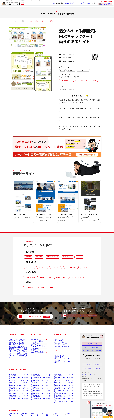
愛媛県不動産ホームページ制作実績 (61, 380)
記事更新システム (35, 359)
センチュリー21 (30, 267)
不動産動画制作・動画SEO (59, 349)
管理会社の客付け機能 (40, 365)
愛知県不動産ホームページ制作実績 (39, 382)
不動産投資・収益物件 (52, 257)
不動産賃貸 (39, 257)
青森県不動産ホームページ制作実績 (16, 382)
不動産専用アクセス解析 (59, 345)
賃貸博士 (31, 412)
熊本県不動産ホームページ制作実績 (61, 394)
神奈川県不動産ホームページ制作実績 (17, 394)
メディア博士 (38, 412)
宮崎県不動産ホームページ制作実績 (61, 396)
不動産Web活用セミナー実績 (60, 362)
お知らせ (87, 366)
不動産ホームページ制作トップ (15, 339)
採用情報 (98, 369)
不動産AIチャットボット (36, 353)
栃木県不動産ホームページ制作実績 (16, 384)
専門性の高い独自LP (35, 361)
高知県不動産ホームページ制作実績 (61, 382)
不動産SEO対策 (57, 341)
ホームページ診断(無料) (92, 348)
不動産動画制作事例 (31, 287)
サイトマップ (57, 369)
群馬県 (70, 89)
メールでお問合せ (105, 5)
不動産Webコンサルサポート (60, 339)
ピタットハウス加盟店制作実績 (15, 359)
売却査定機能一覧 (40, 357)
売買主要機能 (40, 340)
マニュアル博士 (47, 412)
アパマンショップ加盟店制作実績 (16, 361)
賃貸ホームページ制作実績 (14, 343)
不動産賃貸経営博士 (14, 412)
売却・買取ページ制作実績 (14, 349)
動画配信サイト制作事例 (47, 287)
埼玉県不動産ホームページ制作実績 (16, 390)
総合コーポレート (76, 277)
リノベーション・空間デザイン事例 (83, 80)
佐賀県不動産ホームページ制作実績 (61, 390)
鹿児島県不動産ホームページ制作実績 (62, 392)
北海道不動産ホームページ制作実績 (16, 380)
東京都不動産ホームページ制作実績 (16, 392)
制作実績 (56, 4)
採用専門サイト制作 (58, 347)
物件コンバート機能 (35, 342)
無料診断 (94, 4)
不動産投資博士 (24, 412)
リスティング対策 (58, 343)
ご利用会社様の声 (65, 4)
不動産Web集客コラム (58, 360)
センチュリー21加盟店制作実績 (15, 357)
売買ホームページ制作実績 (14, 341)
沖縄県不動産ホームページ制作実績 (61, 400)
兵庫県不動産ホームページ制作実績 (39, 394)
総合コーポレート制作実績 (14, 355)
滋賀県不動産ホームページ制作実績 (39, 386)
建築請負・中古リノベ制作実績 (15, 353)
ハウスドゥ (84, 267)
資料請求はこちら (92, 343)
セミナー (87, 4)
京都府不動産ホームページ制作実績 (39, 388)
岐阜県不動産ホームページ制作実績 (39, 384)
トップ (46, 4)
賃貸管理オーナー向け (45, 277)
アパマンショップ (56, 267)
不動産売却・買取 (30, 277)
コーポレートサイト (87, 376)
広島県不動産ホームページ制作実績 (61, 384)
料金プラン (80, 4)
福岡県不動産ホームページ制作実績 (61, 386)
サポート (73, 4)
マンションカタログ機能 (36, 344)
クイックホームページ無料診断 (92, 352)
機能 (51, 4)
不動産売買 (63, 89)
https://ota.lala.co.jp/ (68, 61)
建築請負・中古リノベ (61, 277)
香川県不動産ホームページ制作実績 (39, 398)
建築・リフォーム (67, 257)
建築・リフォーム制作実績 (14, 347)
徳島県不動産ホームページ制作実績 (39, 396)
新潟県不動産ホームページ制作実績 (16, 398)
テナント (79, 257)
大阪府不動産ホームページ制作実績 (39, 390)
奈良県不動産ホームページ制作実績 (39, 392)
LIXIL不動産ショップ (71, 267)
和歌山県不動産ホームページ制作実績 (62, 398)
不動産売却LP (65, 80)
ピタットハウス (43, 267)
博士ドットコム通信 (56, 412)
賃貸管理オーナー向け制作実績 (15, 351)
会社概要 (98, 366)
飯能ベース (65, 412)
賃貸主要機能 (40, 348)
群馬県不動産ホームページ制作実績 (16, 386)
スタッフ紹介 (87, 369)
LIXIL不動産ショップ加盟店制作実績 (17, 363)
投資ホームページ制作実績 (14, 345)
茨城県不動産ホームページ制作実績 (16, 388)
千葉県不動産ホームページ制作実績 (16, 396)
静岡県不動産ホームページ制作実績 (39, 380)
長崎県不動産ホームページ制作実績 (61, 388)
